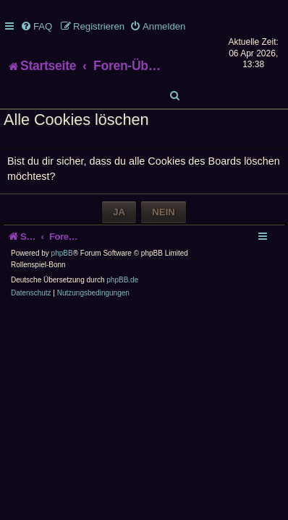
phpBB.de (122, 280)
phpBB (62, 253)
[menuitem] (36, 26)
